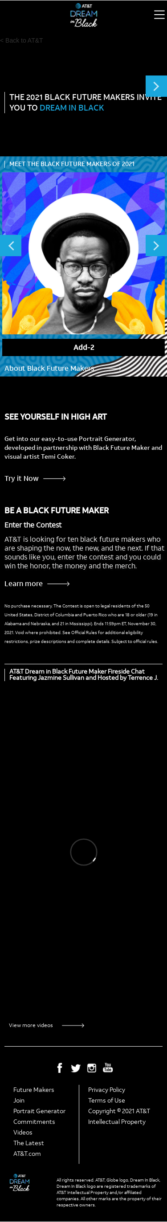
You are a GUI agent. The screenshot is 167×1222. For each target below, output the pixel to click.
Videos (23, 1132)
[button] (159, 14)
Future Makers (33, 1090)
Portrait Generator (39, 1111)
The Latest (28, 1143)
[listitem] (83, 264)
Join (18, 1100)
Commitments (34, 1122)
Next (156, 86)
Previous (10, 245)
